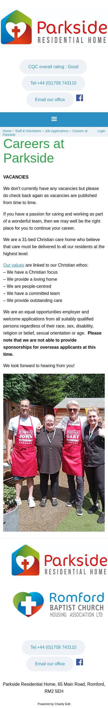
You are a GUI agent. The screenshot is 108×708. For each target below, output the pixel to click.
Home (7, 131)
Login (101, 131)
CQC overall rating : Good (53, 66)
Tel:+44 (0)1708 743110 (53, 83)
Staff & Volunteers (28, 131)
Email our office (50, 99)
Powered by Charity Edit (54, 704)
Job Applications (57, 131)
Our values (13, 265)
